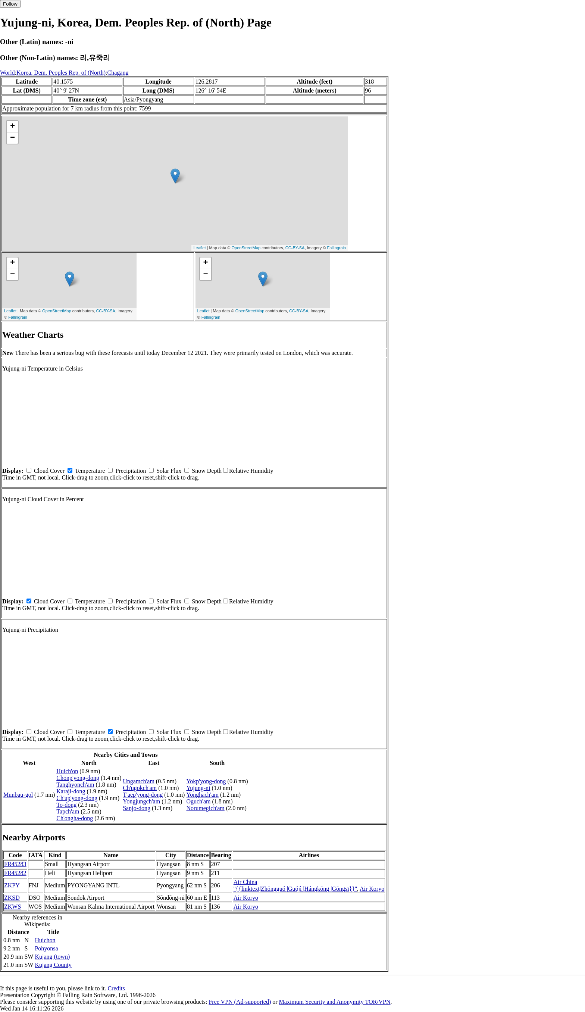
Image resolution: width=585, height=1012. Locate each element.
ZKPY (12, 885)
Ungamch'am (138, 781)
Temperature (90, 471)
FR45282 (15, 873)
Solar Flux (168, 471)
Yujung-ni (198, 788)
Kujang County (53, 965)
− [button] (12, 138)
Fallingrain (336, 248)
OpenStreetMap (246, 248)
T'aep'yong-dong (143, 794)
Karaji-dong (70, 791)
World (7, 72)
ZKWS (12, 906)
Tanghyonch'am (75, 784)
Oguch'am (198, 801)
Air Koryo (372, 889)
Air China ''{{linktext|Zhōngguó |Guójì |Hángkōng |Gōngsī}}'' (295, 885)
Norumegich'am (205, 808)
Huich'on (67, 771)
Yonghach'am (202, 794)
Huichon (45, 940)
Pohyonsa (46, 948)
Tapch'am (67, 811)
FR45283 (15, 864)
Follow (10, 4)
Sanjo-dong (136, 808)
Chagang (118, 72)
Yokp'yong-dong (206, 781)
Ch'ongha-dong (74, 818)
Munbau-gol (18, 794)
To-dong (66, 805)
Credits (116, 988)
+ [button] (12, 126)
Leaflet (199, 248)
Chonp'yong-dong (77, 778)
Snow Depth (207, 471)
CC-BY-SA (295, 248)
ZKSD (12, 897)
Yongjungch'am (141, 801)
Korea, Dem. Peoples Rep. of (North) (61, 72)
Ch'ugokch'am (140, 788)
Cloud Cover (49, 471)
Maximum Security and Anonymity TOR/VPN (335, 1002)
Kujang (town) (52, 956)
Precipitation (130, 471)
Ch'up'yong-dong (76, 798)
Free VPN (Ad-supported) (240, 1002)
